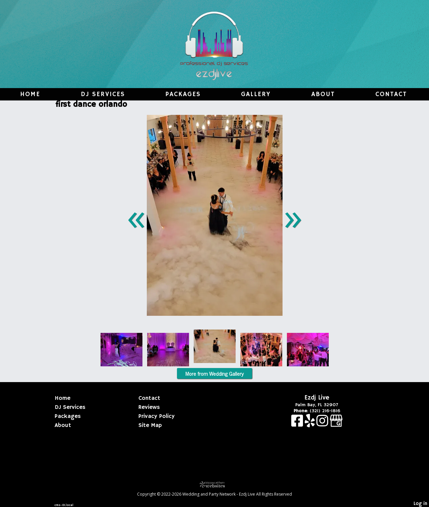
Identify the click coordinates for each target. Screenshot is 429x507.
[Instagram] (323, 424)
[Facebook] (298, 424)
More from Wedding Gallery (214, 373)
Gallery (256, 94)
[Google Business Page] (336, 424)
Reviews (149, 407)
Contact (391, 94)
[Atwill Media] (214, 484)
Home (30, 94)
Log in (420, 504)
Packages (183, 94)
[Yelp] (310, 424)
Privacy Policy (156, 416)
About (323, 94)
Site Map (150, 425)
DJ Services (103, 94)
